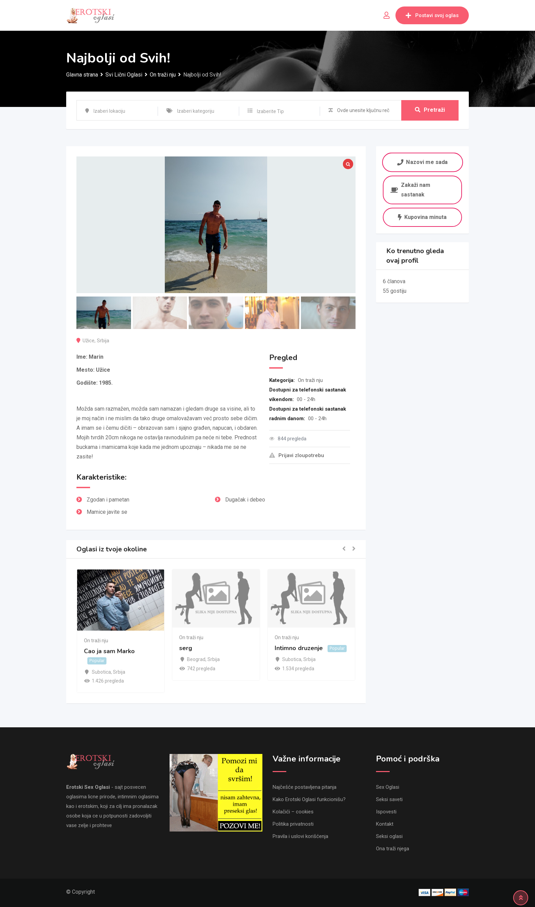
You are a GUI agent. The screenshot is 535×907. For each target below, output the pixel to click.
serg (185, 648)
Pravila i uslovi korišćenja (300, 836)
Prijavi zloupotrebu (296, 455)
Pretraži (430, 110)
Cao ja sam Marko (109, 651)
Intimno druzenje (299, 648)
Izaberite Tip (270, 111)
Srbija (103, 341)
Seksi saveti (389, 799)
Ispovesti (386, 812)
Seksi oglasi (389, 836)
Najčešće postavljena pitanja (304, 787)
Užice (89, 341)
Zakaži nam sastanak (410, 190)
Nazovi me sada (422, 162)
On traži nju (310, 380)
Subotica (101, 672)
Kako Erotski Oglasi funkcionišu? (309, 799)
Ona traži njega (392, 849)
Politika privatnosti (293, 824)
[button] (344, 549)
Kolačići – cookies (293, 812)
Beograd (196, 659)
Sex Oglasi (387, 787)
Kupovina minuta (422, 217)
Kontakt (384, 824)
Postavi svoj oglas (432, 15)
